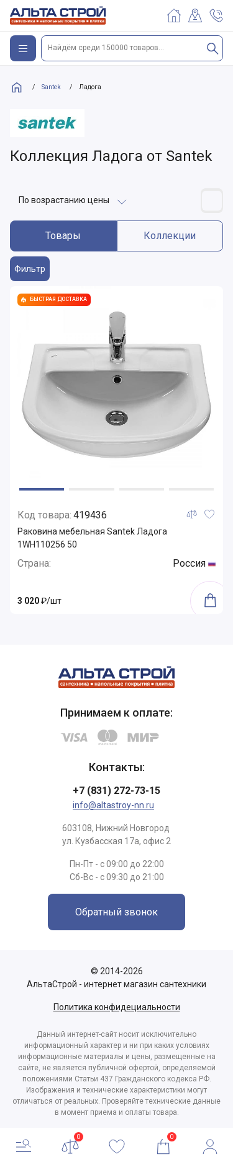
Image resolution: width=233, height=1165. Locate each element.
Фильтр (29, 269)
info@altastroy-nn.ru (113, 805)
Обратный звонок (116, 912)
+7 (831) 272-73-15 (116, 790)
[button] (41, 489)
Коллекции (170, 236)
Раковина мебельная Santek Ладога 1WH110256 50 (92, 537)
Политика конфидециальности (116, 1007)
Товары (63, 236)
